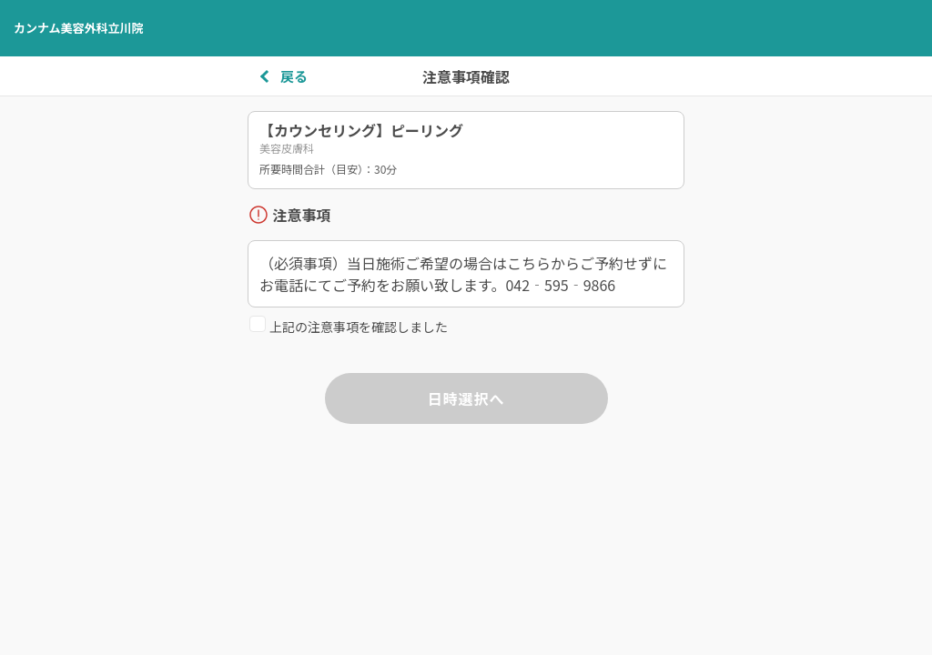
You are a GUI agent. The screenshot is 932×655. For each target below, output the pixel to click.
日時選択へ (465, 398)
